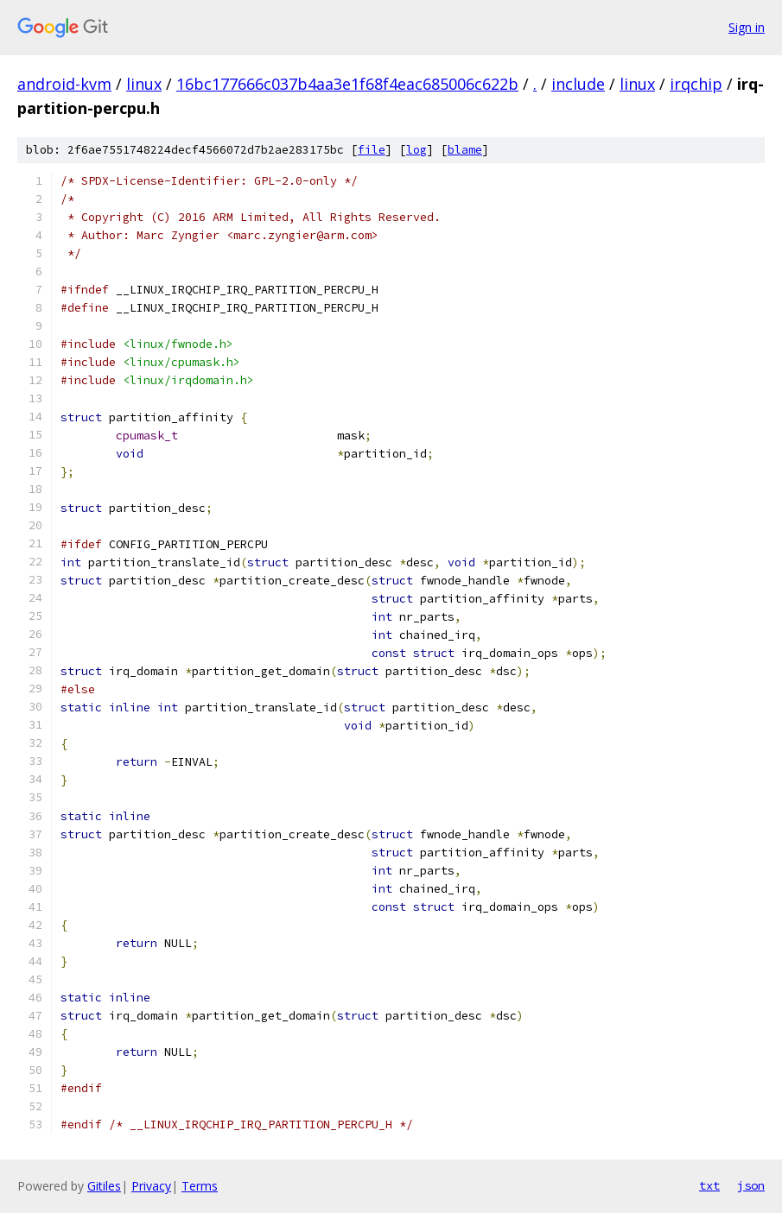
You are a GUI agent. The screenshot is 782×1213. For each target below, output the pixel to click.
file (371, 149)
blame (465, 149)
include (578, 83)
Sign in (746, 27)
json (751, 1185)
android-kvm (64, 83)
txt (709, 1185)
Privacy (151, 1186)
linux (144, 83)
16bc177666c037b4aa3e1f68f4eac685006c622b (347, 83)
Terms (199, 1186)
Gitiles (104, 1186)
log (416, 149)
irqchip (696, 83)
